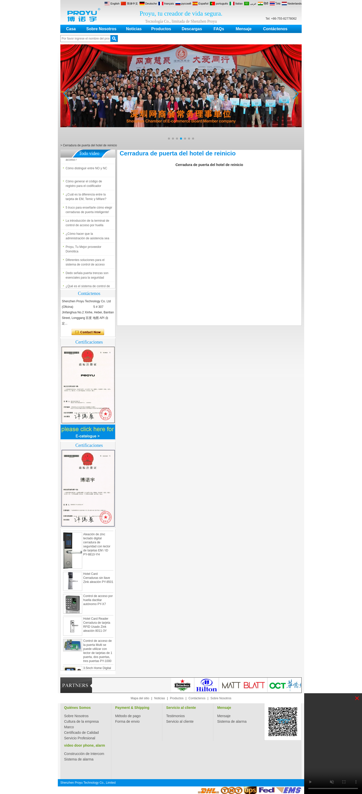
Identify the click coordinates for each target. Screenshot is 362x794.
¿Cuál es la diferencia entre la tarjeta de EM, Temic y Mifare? (86, 198)
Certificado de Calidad (81, 733)
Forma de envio (127, 721)
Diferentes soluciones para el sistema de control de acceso (85, 263)
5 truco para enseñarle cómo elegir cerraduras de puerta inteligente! (89, 211)
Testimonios (175, 716)
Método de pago (128, 716)
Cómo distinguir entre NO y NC (86, 169)
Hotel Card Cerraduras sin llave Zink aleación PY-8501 (98, 579)
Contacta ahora (88, 332)
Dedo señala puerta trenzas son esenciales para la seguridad (87, 277)
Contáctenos (275, 29)
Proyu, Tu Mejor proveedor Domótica (83, 250)
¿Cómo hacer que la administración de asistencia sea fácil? (87, 237)
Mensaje (243, 29)
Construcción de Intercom (84, 754)
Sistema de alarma (232, 721)
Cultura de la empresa (81, 721)
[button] (169, 139)
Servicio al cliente (181, 708)
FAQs (219, 29)
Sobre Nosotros (101, 29)
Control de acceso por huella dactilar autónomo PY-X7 (98, 601)
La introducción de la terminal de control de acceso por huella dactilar (87, 224)
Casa (71, 29)
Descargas (192, 29)
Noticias (134, 29)
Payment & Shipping (132, 708)
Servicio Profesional (79, 738)
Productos (161, 29)
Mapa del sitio (140, 698)
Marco (69, 727)
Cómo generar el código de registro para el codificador (84, 185)
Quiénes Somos (77, 708)
